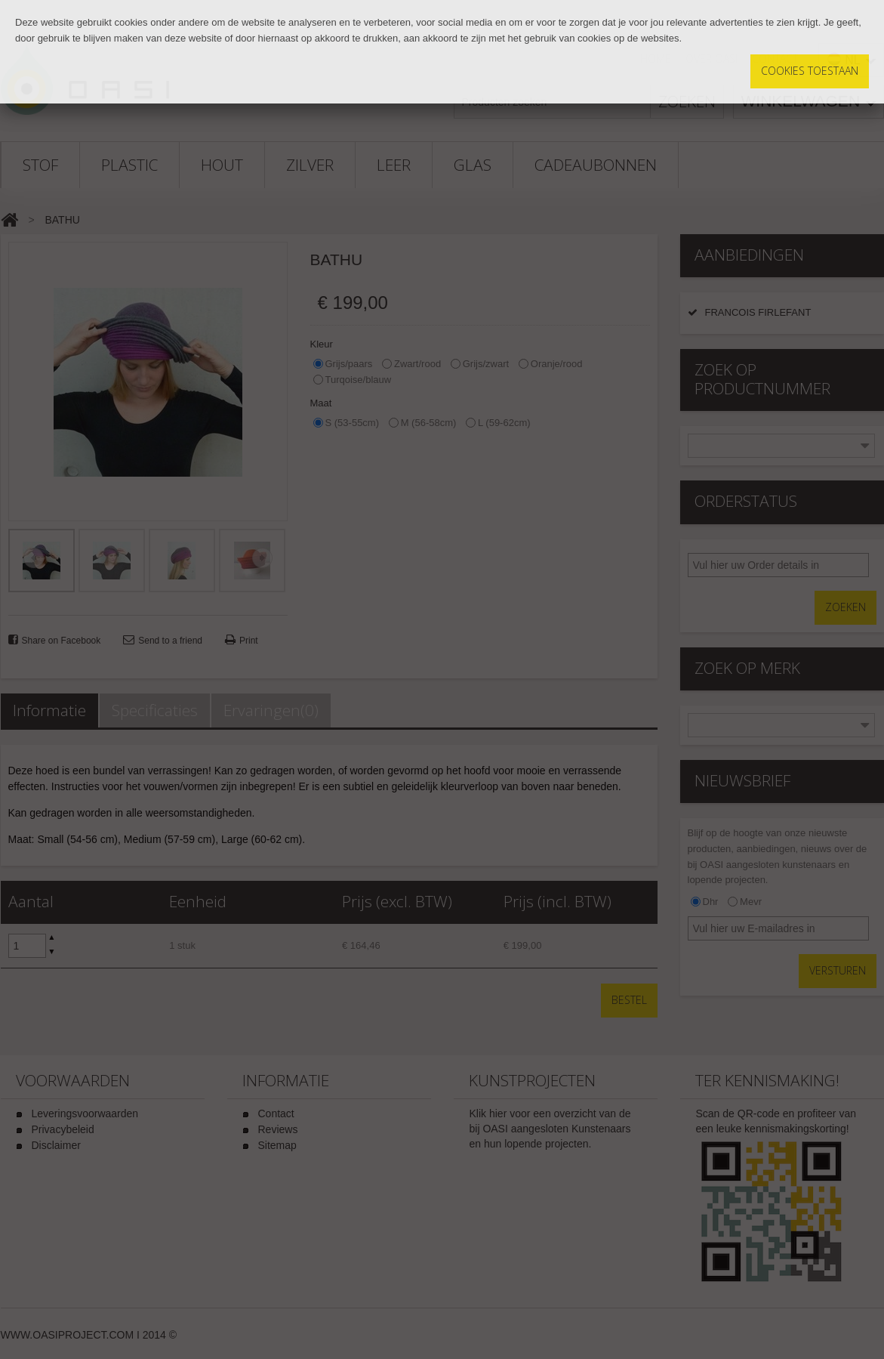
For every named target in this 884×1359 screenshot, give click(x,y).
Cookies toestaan (809, 70)
